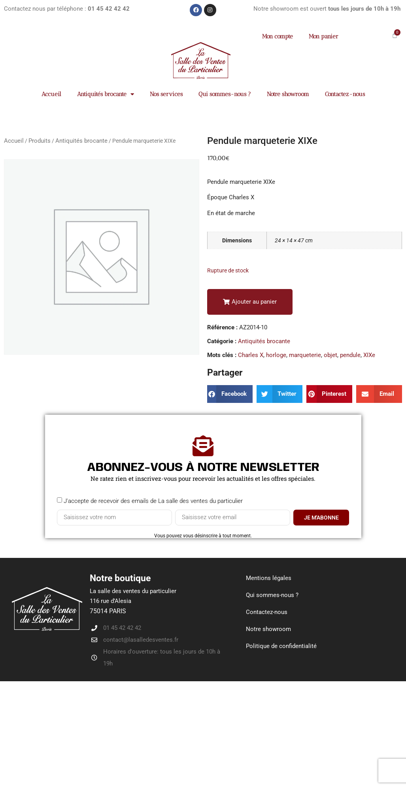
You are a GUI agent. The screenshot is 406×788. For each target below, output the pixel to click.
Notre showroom (288, 94)
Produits (39, 140)
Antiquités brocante (105, 94)
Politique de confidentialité (281, 646)
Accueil (51, 94)
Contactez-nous (345, 94)
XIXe (369, 355)
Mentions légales (268, 578)
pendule (350, 355)
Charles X (250, 355)
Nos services (166, 94)
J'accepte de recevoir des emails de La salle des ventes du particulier (153, 500)
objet (330, 355)
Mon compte (277, 36)
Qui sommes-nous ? (224, 94)
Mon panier (323, 36)
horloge (276, 355)
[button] (250, 302)
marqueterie (305, 355)
